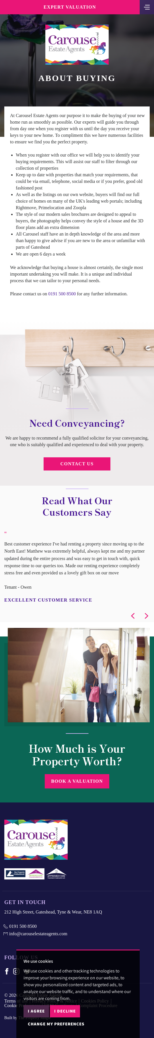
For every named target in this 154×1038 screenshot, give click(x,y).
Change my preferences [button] (56, 1024)
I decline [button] (65, 1011)
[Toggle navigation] (147, 6)
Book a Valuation (77, 781)
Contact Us (77, 463)
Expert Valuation (70, 7)
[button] (133, 616)
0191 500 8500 (62, 293)
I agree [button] (36, 1011)
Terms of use (16, 1001)
